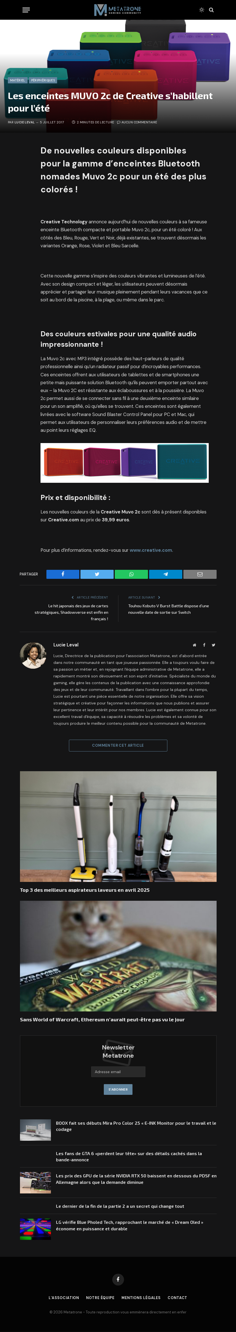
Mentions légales (142, 1298)
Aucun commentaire (137, 122)
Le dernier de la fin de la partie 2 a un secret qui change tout (120, 1206)
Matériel (17, 80)
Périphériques (43, 80)
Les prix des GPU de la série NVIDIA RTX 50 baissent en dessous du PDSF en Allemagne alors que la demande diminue (136, 1179)
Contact (180, 1298)
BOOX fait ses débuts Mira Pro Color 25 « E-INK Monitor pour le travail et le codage (136, 1126)
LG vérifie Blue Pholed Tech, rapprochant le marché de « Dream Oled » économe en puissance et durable (129, 1225)
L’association (61, 1298)
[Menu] (26, 10)
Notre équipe (99, 1298)
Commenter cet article (118, 745)
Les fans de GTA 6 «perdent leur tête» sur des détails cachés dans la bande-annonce (129, 1156)
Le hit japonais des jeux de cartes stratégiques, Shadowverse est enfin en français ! (69, 612)
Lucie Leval (25, 122)
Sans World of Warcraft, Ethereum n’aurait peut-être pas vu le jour (102, 1019)
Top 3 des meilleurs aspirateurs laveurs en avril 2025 (85, 890)
